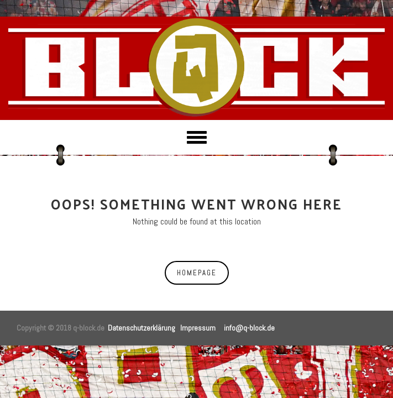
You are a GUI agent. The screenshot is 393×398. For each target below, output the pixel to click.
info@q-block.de (249, 328)
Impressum (198, 328)
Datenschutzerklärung (141, 328)
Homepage (197, 272)
